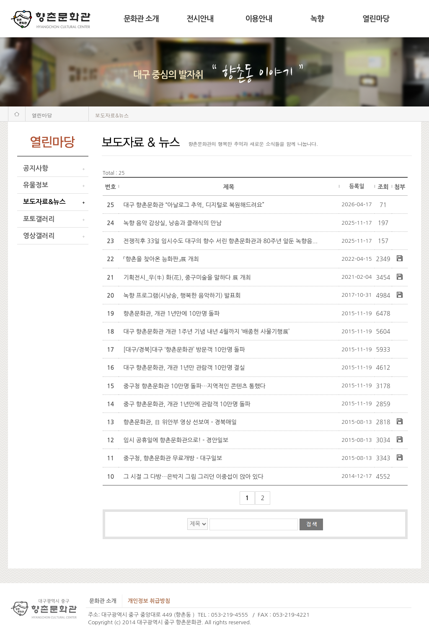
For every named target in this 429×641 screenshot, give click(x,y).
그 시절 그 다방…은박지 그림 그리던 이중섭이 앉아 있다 (194, 477)
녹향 (317, 19)
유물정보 (35, 185)
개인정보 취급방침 (149, 601)
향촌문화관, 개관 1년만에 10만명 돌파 (172, 314)
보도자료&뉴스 (44, 202)
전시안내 (199, 19)
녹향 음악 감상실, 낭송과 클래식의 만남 (173, 223)
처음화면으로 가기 (16, 113)
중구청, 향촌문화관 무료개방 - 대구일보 (173, 458)
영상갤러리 (38, 236)
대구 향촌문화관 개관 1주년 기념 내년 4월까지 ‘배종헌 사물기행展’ (207, 332)
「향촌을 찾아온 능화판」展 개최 (161, 259)
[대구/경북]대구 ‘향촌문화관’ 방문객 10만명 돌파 (184, 350)
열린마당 (375, 19)
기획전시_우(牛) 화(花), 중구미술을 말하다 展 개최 (187, 277)
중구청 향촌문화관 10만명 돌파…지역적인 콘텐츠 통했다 (195, 386)
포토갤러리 (38, 219)
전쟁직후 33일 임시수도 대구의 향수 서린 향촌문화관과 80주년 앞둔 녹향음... (221, 241)
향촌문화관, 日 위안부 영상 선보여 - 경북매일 (180, 422)
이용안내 (258, 19)
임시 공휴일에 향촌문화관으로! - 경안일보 (176, 440)
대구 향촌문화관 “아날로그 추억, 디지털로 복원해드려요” (194, 205)
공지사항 (35, 168)
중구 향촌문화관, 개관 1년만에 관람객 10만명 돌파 (187, 404)
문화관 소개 (141, 19)
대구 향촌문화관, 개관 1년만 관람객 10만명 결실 (184, 368)
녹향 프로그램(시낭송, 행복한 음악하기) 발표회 (182, 295)
